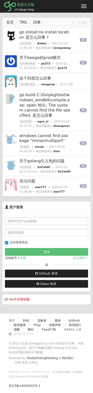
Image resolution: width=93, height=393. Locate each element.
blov (56, 151)
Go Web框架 (27, 63)
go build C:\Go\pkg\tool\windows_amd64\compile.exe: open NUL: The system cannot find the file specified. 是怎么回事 (44, 105)
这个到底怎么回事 (35, 78)
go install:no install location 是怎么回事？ (44, 35)
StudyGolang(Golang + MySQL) (50, 358)
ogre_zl (43, 121)
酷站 (31, 329)
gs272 (46, 63)
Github (74, 320)
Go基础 (24, 146)
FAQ (26, 320)
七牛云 (33, 362)
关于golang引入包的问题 (42, 161)
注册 (23, 258)
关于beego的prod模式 (40, 57)
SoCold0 (43, 167)
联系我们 (75, 325)
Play (37, 325)
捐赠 (17, 329)
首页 (10, 22)
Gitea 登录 (46, 284)
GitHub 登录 (46, 273)
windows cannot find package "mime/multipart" (43, 138)
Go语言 (24, 187)
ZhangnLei (61, 126)
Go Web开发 (27, 84)
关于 (12, 320)
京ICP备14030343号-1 (24, 386)
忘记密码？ (80, 258)
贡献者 (41, 320)
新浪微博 (20, 325)
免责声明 (55, 325)
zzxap (39, 146)
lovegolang (61, 48)
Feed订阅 (49, 329)
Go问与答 (25, 43)
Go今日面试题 (19, 299)
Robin (41, 43)
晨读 (58, 320)
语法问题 (27, 181)
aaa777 (40, 187)
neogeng (48, 84)
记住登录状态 (16, 242)
